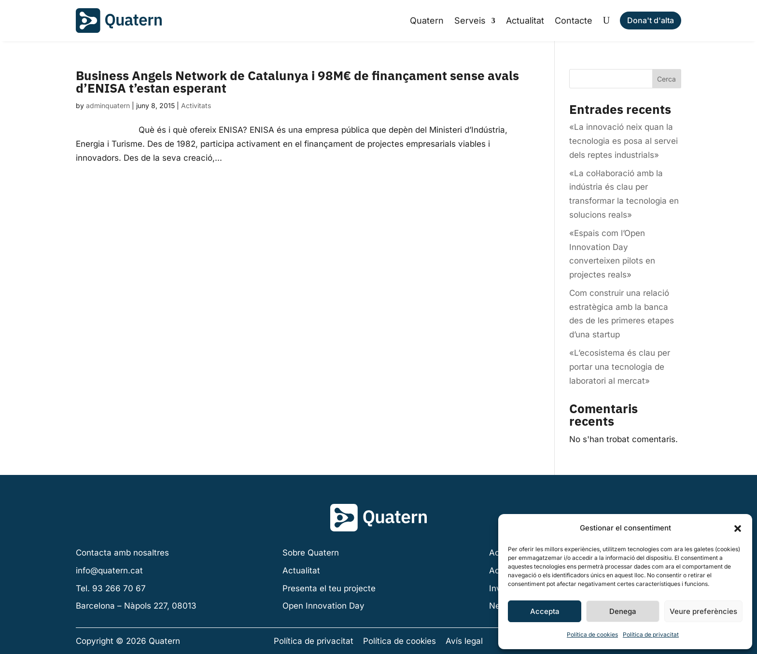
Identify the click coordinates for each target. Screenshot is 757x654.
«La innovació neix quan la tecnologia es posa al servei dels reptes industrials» (623, 141)
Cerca (666, 79)
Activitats (196, 105)
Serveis (470, 20)
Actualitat (525, 20)
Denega (622, 611)
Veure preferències (703, 611)
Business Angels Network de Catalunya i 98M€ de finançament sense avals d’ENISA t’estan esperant (297, 81)
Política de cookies (592, 634)
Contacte (573, 20)
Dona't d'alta (650, 20)
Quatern (427, 20)
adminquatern (108, 105)
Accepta (545, 611)
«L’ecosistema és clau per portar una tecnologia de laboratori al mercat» (619, 367)
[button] (738, 528)
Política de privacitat (651, 634)
